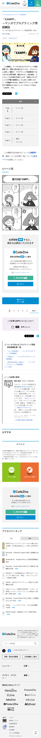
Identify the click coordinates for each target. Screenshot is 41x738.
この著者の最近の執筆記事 (23, 420)
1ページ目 (19, 108)
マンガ (4, 38)
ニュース (7, 666)
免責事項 (11, 727)
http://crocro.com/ (25, 387)
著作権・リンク (13, 720)
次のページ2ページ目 (20, 301)
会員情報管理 (13, 723)
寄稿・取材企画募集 (11, 657)
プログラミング (13, 38)
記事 (27, 666)
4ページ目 (19, 132)
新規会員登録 (20, 278)
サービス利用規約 (14, 733)
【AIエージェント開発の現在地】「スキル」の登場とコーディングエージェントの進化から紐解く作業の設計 (22, 591)
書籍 (27, 675)
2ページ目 (19, 118)
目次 (28, 101)
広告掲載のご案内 (30, 657)
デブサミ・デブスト (9, 676)
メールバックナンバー (21, 272)
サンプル (19, 142)
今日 (11, 538)
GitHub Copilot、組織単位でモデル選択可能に (21, 612)
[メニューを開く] (3, 3)
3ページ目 (19, 125)
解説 (17, 139)
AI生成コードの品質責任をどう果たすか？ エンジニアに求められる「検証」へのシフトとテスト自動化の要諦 (22, 575)
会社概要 (11, 730)
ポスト (6, 94)
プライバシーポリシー (15, 736)
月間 (29, 538)
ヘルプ (11, 717)
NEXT (35, 311)
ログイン (20, 284)
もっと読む (8, 367)
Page (7, 118)
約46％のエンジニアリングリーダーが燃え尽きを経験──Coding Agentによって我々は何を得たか (22, 546)
